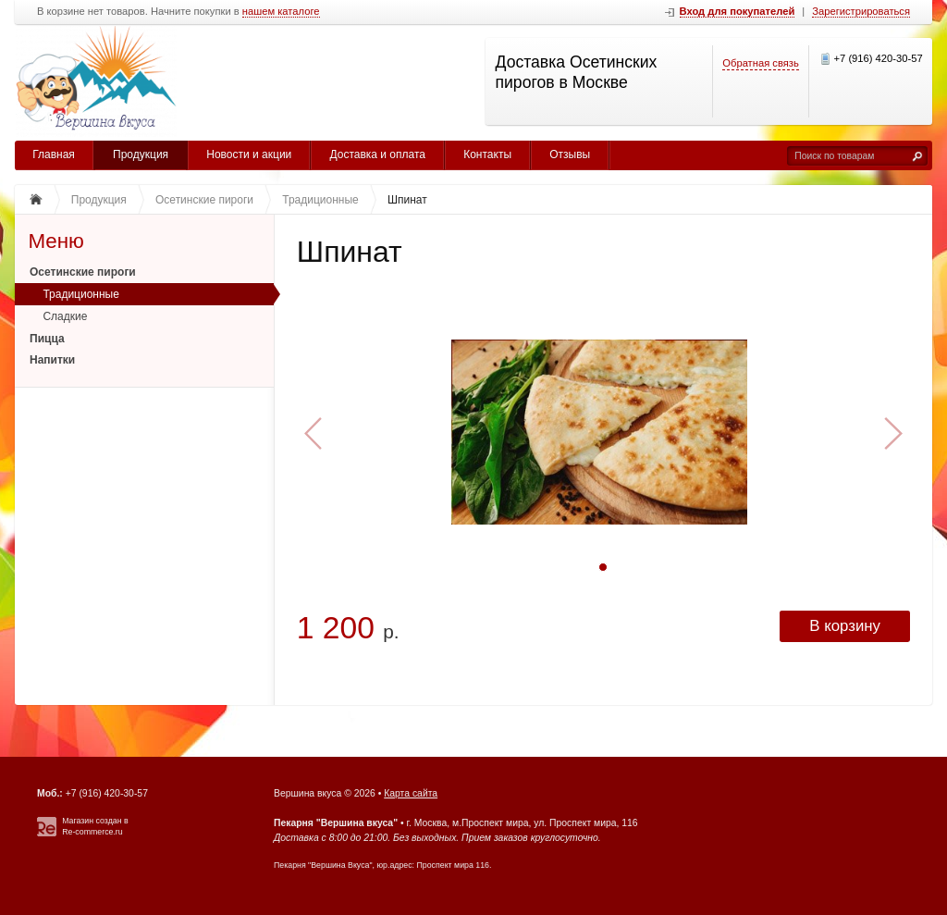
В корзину (844, 626)
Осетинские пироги (83, 272)
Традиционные (81, 294)
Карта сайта (410, 793)
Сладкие (65, 316)
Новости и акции (248, 154)
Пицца (47, 338)
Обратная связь (760, 62)
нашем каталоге (281, 11)
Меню (56, 241)
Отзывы (569, 154)
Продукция (140, 154)
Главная (53, 154)
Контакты (487, 154)
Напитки (52, 359)
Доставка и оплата (377, 154)
